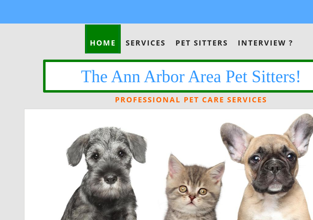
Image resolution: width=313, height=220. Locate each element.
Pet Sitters (201, 43)
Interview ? (265, 43)
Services (146, 43)
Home (103, 43)
